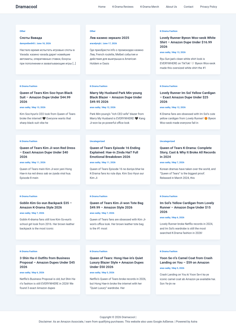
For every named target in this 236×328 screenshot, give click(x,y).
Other (23, 31)
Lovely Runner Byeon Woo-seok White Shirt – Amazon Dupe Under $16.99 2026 (186, 42)
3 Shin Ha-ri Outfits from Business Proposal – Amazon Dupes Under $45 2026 (46, 262)
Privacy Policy (209, 6)
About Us (174, 6)
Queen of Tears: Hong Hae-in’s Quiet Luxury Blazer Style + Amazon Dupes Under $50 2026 (118, 262)
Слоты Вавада (31, 38)
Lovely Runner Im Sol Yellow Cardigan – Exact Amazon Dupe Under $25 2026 (184, 97)
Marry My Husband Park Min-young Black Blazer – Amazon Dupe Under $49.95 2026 (117, 97)
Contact (190, 6)
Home (109, 6)
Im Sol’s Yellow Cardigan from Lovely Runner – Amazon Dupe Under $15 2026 (188, 207)
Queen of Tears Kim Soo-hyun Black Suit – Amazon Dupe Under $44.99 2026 (47, 97)
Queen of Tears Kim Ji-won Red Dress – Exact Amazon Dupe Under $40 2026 (46, 152)
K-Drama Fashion (169, 31)
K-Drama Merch (154, 6)
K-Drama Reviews (129, 6)
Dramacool (26, 6)
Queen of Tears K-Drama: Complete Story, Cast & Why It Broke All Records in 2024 (187, 152)
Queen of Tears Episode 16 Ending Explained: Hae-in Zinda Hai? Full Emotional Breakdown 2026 (116, 152)
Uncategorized (97, 141)
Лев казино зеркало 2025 (110, 38)
